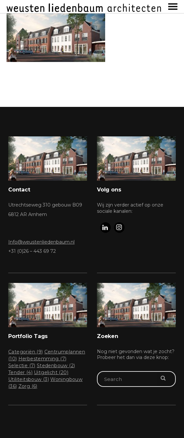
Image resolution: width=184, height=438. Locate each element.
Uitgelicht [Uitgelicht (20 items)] (51, 372)
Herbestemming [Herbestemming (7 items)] (42, 359)
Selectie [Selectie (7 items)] (21, 365)
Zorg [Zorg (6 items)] (27, 386)
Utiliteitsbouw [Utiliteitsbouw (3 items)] (28, 379)
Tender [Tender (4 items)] (20, 372)
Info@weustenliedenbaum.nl (41, 242)
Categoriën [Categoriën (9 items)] (25, 352)
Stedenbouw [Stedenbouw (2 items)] (56, 365)
